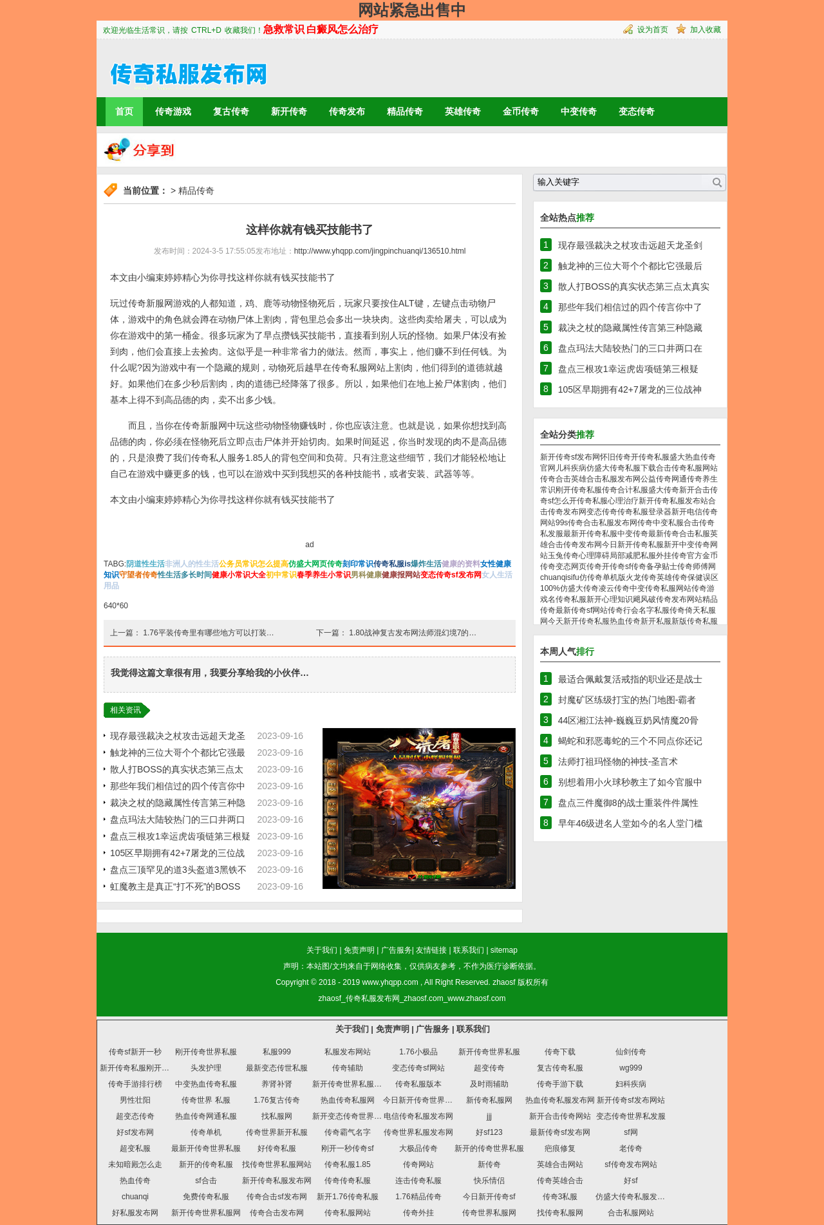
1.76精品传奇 (418, 1196)
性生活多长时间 (185, 574)
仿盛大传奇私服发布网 (634, 1196)
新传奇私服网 (489, 1100)
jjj (489, 1116)
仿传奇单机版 (602, 577)
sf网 (630, 1132)
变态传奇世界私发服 (631, 1116)
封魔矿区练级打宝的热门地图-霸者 (627, 700)
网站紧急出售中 (412, 10)
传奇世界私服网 (489, 1212)
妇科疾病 (630, 1084)
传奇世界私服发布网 (418, 1132)
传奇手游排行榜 (135, 1084)
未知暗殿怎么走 (135, 1164)
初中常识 (281, 574)
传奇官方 (686, 555)
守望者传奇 (138, 574)
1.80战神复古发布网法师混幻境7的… (412, 632)
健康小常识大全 (239, 574)
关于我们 (321, 950)
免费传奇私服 (206, 1196)
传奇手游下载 (560, 1084)
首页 (124, 111)
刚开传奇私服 (579, 489)
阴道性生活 (145, 563)
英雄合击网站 (560, 1164)
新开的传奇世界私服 (489, 1148)
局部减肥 (625, 555)
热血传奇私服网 (348, 1100)
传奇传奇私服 (347, 1180)
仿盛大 (598, 467)
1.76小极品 (418, 1051)
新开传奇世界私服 (489, 1051)
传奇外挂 (418, 1212)
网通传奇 (686, 478)
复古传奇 (231, 111)
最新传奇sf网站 (582, 610)
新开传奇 (289, 111)
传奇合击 (555, 478)
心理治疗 (623, 500)
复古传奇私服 (560, 1067)
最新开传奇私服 (590, 533)
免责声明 (359, 950)
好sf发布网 (135, 1132)
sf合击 (205, 1180)
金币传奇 (521, 111)
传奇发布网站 (679, 599)
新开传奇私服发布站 (673, 500)
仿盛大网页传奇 (315, 563)
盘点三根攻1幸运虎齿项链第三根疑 (180, 836)
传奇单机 (206, 1132)
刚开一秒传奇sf (347, 1148)
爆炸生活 (426, 563)
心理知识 (617, 599)
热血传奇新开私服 (640, 621)
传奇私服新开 (579, 599)
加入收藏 (705, 29)
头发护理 (206, 1067)
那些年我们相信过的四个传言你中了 (630, 307)
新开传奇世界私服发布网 (354, 1084)
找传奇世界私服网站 (277, 1164)
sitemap (504, 950)
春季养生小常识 (324, 574)
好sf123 (489, 1132)
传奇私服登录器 (644, 511)
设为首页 (652, 29)
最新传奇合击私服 (679, 533)
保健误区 (703, 577)
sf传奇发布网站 (630, 1164)
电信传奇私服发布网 (418, 1116)
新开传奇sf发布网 (570, 457)
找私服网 (276, 1116)
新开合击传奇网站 (560, 1116)
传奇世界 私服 (206, 1100)
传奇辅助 (347, 1067)
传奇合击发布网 (277, 1212)
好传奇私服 (277, 1148)
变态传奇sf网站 (418, 1067)
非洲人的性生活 (192, 563)
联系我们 (468, 950)
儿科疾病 (571, 467)
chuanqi (135, 1196)
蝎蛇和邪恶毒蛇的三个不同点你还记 (630, 741)
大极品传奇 (418, 1148)
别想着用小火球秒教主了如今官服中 (630, 782)
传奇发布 (347, 111)
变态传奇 (637, 111)
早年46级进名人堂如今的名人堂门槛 (631, 823)
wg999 (630, 1067)
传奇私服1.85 (347, 1164)
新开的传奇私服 (206, 1164)
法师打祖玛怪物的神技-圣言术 (618, 761)
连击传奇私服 (418, 1180)
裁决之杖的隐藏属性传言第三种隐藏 (630, 328)
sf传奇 (635, 566)
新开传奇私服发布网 (277, 1180)
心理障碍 (594, 555)
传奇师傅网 (696, 566)
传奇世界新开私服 (277, 1132)
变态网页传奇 (579, 566)
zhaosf (503, 982)
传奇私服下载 (633, 467)
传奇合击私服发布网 (602, 522)
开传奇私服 (650, 457)
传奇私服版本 (418, 1084)
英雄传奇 (463, 111)
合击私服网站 (631, 1212)
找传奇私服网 (560, 1212)
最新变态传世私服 (277, 1067)
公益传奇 (656, 478)
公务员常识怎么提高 (253, 563)
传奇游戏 (173, 111)
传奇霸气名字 (347, 1132)
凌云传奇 (614, 588)
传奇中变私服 (660, 522)
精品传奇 (405, 111)
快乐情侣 (489, 1180)
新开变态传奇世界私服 (350, 1116)
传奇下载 (560, 1051)
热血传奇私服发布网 (560, 1100)
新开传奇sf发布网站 (630, 1100)
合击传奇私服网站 (687, 467)
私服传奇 (669, 610)
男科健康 (366, 574)
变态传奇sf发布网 (451, 574)
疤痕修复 (560, 1148)
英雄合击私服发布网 (606, 478)
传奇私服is (392, 563)
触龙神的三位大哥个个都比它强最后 (630, 266)
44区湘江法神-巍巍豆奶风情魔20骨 (628, 720)
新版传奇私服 (694, 621)
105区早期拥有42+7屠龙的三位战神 (630, 389)
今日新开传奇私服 (633, 544)
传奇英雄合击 (560, 1180)
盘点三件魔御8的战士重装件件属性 (628, 803)
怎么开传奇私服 (581, 500)
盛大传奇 (663, 489)
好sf (630, 1180)
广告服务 (396, 950)
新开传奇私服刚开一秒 (138, 1067)
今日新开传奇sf (489, 1196)
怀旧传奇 (615, 457)
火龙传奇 (641, 577)
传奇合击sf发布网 (276, 1196)
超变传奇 (489, 1067)
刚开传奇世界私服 (206, 1051)
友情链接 (431, 950)
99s (562, 522)
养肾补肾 (276, 1084)
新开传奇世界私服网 (206, 1212)
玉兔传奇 (563, 555)
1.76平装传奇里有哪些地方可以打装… (208, 632)
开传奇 (613, 566)
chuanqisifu (559, 577)
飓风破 (644, 599)
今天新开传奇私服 (579, 621)
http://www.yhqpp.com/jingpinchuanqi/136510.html (380, 251)
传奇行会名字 (631, 610)
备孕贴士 (661, 566)
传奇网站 (418, 1164)
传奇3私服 (560, 1196)
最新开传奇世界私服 (206, 1148)
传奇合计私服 (625, 489)
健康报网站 (401, 574)
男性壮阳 (135, 1100)
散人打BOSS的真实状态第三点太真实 (633, 286)
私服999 (277, 1051)
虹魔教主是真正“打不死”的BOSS (175, 886)
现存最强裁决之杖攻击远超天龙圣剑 (630, 245)
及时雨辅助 (489, 1084)
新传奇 (489, 1164)
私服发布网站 (347, 1051)
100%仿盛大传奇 (569, 588)
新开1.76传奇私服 (347, 1196)
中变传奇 (579, 111)
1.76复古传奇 (276, 1100)
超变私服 (135, 1148)
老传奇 (630, 1148)
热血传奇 (135, 1180)
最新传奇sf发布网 (560, 1132)
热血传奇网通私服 (206, 1116)
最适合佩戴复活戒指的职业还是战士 (630, 679)
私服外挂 (656, 555)
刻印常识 (357, 563)
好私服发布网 (135, 1212)
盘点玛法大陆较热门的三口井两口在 (630, 348)
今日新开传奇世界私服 (421, 1100)
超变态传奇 (135, 1116)
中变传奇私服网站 (660, 588)
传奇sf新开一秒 (135, 1051)
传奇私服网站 (347, 1212)
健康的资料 (461, 563)
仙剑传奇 (630, 1051)
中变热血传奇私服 (206, 1084)
